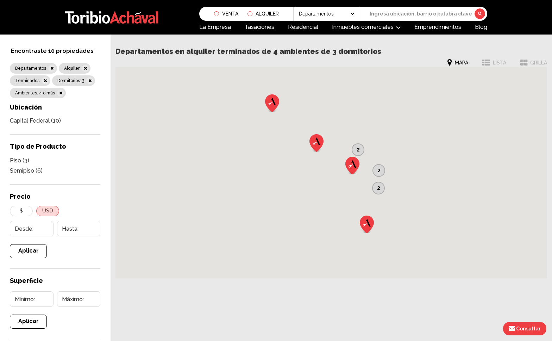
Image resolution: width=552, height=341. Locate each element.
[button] (352, 165)
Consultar (525, 328)
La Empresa (215, 27)
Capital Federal (35, 120)
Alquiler (267, 14)
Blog (481, 27)
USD (47, 210)
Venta (230, 14)
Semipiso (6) (26, 170)
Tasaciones (259, 27)
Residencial (303, 27)
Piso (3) (19, 160)
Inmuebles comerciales (363, 27)
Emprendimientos (437, 27)
